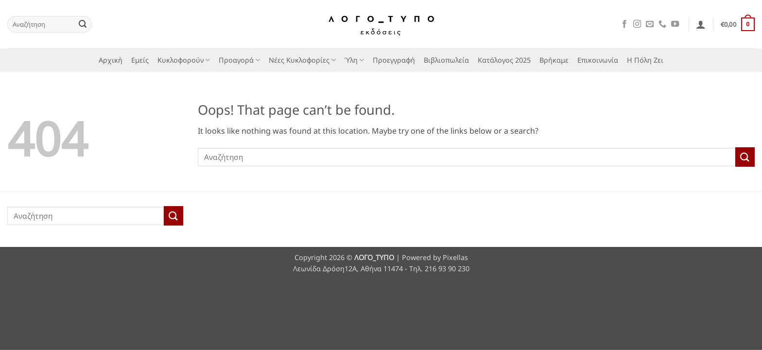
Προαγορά (239, 60)
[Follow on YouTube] (675, 24)
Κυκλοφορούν (183, 60)
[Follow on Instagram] (637, 24)
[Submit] (82, 24)
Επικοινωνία (597, 60)
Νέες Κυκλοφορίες (302, 60)
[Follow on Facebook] (624, 24)
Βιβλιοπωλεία (446, 60)
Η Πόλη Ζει (645, 60)
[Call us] (662, 24)
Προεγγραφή (394, 60)
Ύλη (354, 60)
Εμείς (140, 60)
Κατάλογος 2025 (504, 60)
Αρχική (110, 60)
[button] (701, 24)
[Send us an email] (650, 24)
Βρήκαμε (554, 60)
